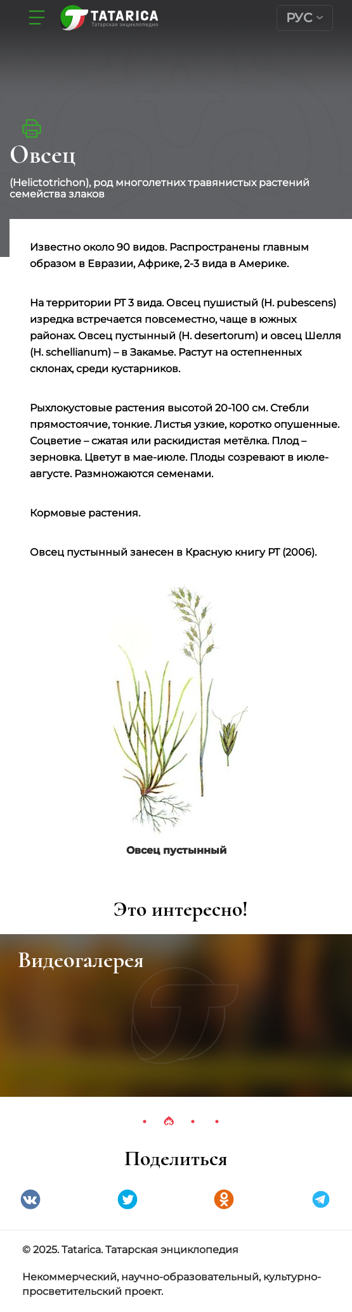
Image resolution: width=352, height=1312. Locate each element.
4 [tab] (217, 1121)
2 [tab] (169, 1121)
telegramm (321, 1199)
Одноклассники (224, 1199)
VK (30, 1199)
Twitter (127, 1199)
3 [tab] (193, 1121)
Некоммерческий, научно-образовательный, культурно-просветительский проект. (171, 1284)
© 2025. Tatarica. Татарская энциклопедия (130, 1250)
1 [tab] (145, 1121)
